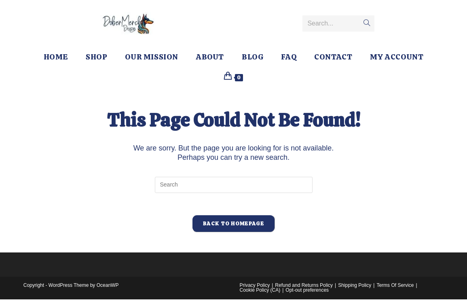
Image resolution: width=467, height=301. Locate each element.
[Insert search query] (234, 185)
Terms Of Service (395, 287)
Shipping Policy (354, 287)
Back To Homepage (233, 225)
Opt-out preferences (307, 292)
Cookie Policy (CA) (260, 292)
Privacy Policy (255, 287)
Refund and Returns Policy (304, 287)
